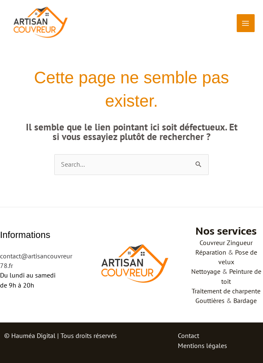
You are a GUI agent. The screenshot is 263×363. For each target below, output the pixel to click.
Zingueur (240, 242)
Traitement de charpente (226, 291)
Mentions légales (202, 345)
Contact (188, 335)
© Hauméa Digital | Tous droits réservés (60, 335)
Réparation (210, 252)
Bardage (245, 300)
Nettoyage (205, 271)
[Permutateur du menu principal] (246, 23)
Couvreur (212, 242)
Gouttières (210, 300)
